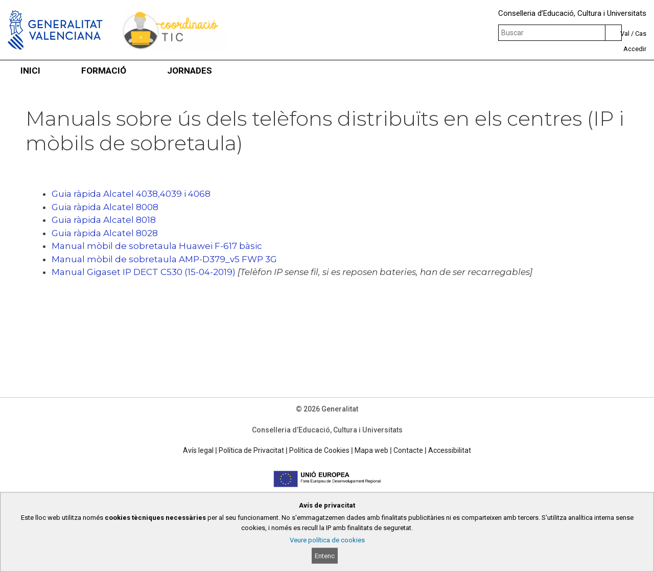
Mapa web (371, 450)
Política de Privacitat (251, 450)
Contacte (408, 450)
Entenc (325, 556)
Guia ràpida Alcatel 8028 (105, 233)
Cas (640, 33)
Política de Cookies (319, 450)
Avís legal (198, 450)
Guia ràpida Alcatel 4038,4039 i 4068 (131, 194)
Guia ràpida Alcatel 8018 (104, 220)
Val (624, 33)
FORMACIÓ (103, 70)
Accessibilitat (449, 450)
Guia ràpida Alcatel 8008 (105, 207)
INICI (30, 70)
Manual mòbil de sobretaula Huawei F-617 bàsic (157, 246)
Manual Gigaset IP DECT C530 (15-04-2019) (144, 272)
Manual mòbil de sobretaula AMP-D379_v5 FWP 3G (164, 259)
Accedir (634, 49)
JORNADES (189, 70)
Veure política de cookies (327, 540)
